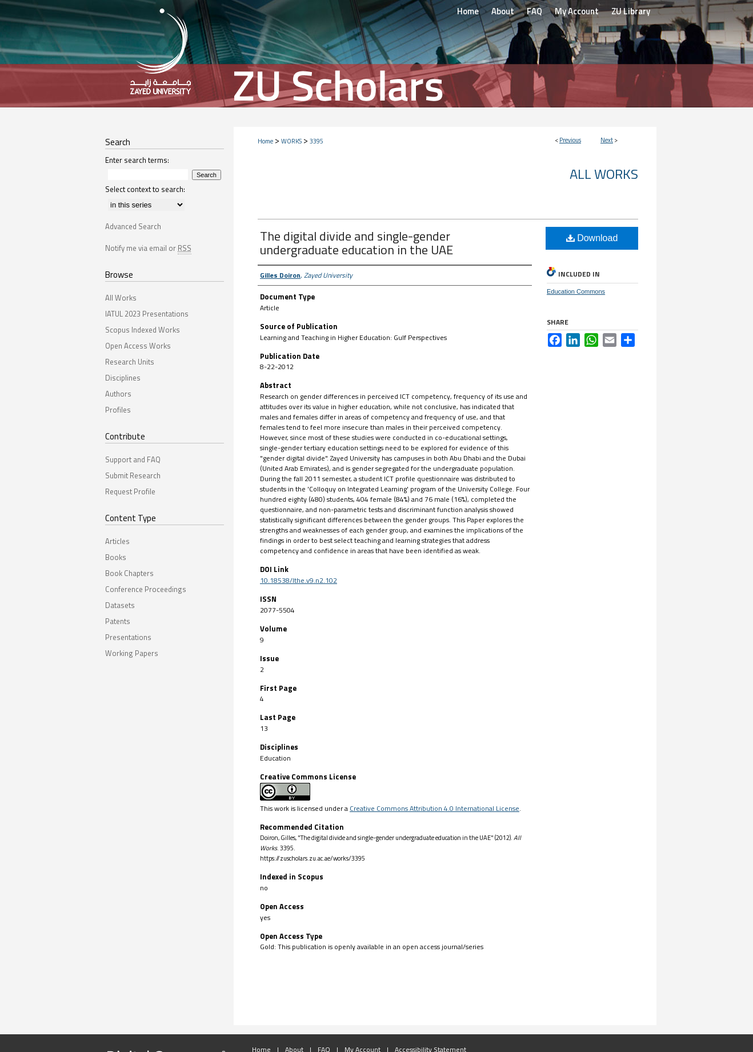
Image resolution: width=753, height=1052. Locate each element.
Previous (570, 140)
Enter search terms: (137, 160)
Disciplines (123, 377)
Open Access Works (138, 345)
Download (592, 238)
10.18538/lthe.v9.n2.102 (298, 580)
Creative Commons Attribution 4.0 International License (434, 808)
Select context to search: (145, 189)
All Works (604, 173)
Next (606, 140)
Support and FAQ (133, 459)
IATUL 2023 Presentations (147, 313)
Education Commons (576, 291)
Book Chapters (129, 573)
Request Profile (130, 491)
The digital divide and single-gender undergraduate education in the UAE (356, 242)
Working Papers (131, 653)
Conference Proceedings (145, 589)
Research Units (129, 361)
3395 (316, 141)
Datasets (120, 605)
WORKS (291, 141)
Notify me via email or (148, 248)
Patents (117, 621)
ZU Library (630, 11)
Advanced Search (133, 226)
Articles (117, 541)
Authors (118, 393)
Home (265, 141)
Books (115, 557)
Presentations (128, 637)
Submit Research (133, 475)
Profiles (118, 409)
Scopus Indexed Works (142, 329)
